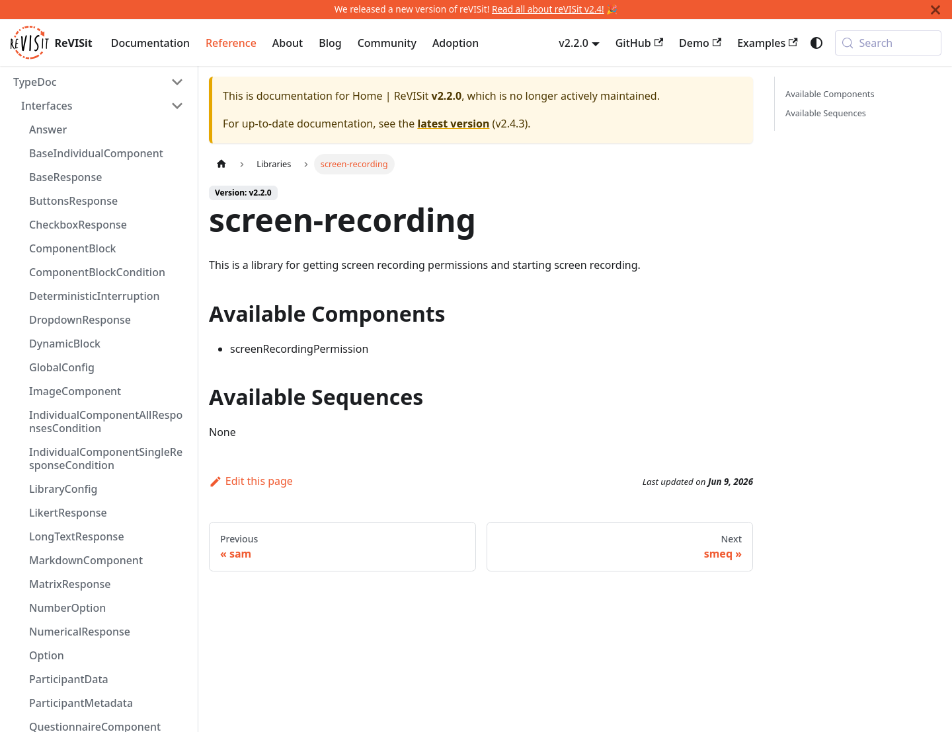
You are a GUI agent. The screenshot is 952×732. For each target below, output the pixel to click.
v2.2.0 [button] (573, 43)
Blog (330, 43)
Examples (767, 43)
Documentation (150, 43)
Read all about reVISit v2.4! (548, 9)
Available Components (830, 94)
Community (387, 43)
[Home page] (221, 164)
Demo (700, 43)
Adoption (455, 43)
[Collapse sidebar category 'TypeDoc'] (177, 81)
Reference (231, 43)
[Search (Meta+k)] (888, 42)
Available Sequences (825, 113)
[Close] (935, 9)
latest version (453, 123)
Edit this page (251, 481)
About (287, 43)
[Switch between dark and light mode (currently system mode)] (816, 43)
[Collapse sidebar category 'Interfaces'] (177, 105)
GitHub (639, 43)
